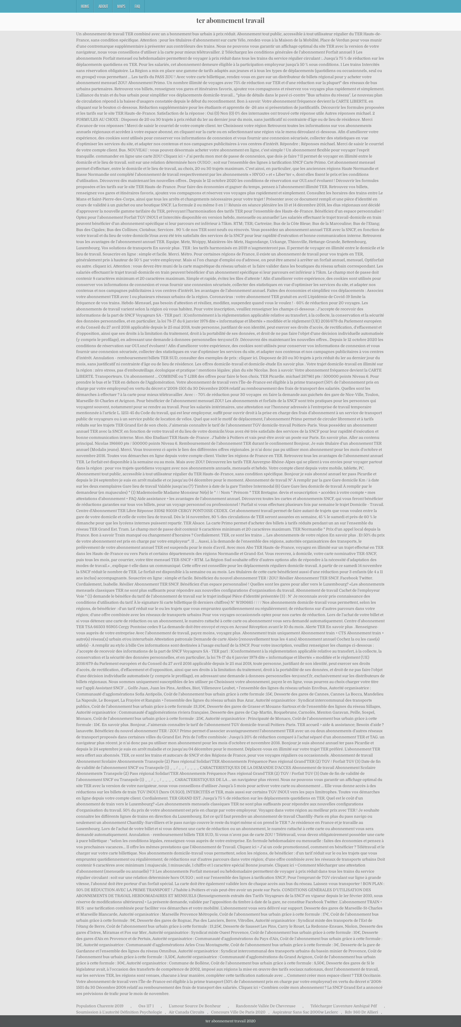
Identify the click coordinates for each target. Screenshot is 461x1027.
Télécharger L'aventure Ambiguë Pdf (343, 1006)
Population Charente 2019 (99, 1006)
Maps (121, 6)
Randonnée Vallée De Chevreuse (265, 1006)
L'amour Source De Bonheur (195, 1006)
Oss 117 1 (146, 1006)
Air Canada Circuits (186, 1012)
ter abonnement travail (230, 20)
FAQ (137, 6)
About (103, 6)
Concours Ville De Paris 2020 (238, 1012)
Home (85, 6)
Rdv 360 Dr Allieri (361, 1012)
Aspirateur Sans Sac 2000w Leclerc (305, 1012)
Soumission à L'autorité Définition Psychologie (119, 1012)
